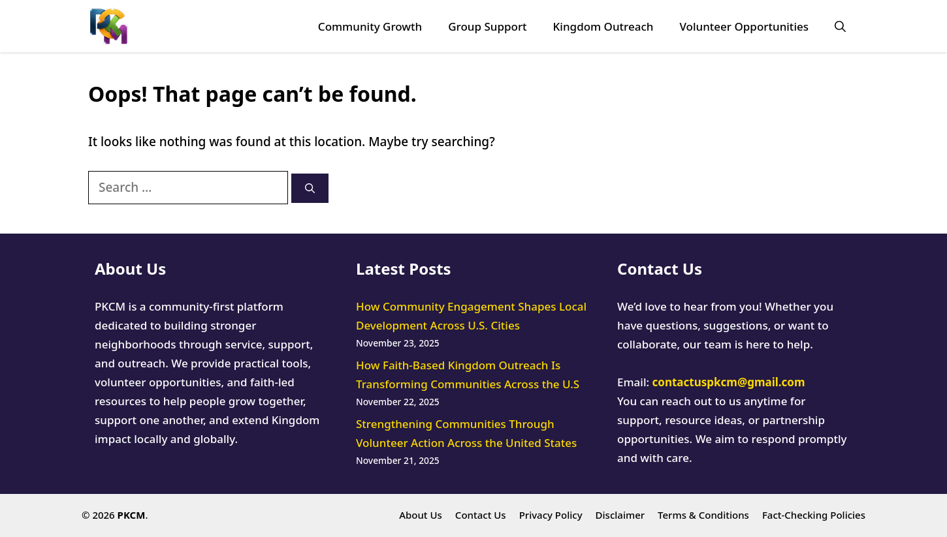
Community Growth (370, 26)
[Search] (310, 188)
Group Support (487, 26)
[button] (840, 26)
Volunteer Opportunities (744, 26)
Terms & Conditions (703, 514)
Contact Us (480, 514)
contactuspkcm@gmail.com (728, 382)
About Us (420, 514)
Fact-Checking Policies (813, 514)
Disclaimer (620, 514)
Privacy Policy (551, 514)
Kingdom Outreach (603, 26)
